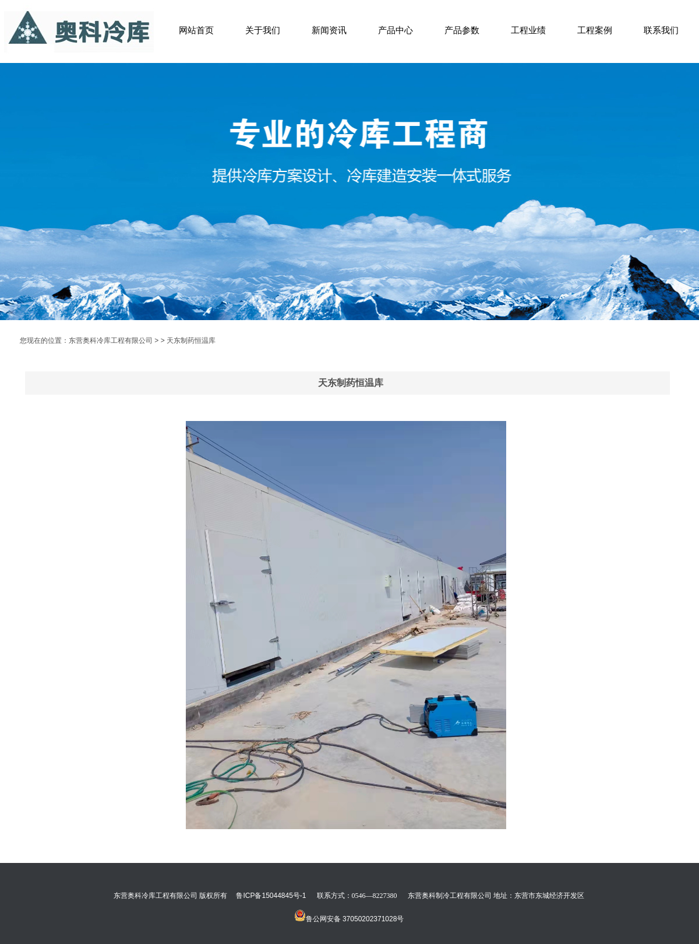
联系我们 (661, 30)
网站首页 (196, 30)
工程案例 (594, 30)
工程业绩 (528, 30)
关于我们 (262, 30)
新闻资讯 (329, 30)
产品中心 (395, 30)
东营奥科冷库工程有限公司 (111, 340)
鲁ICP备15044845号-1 (271, 896)
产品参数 (461, 30)
